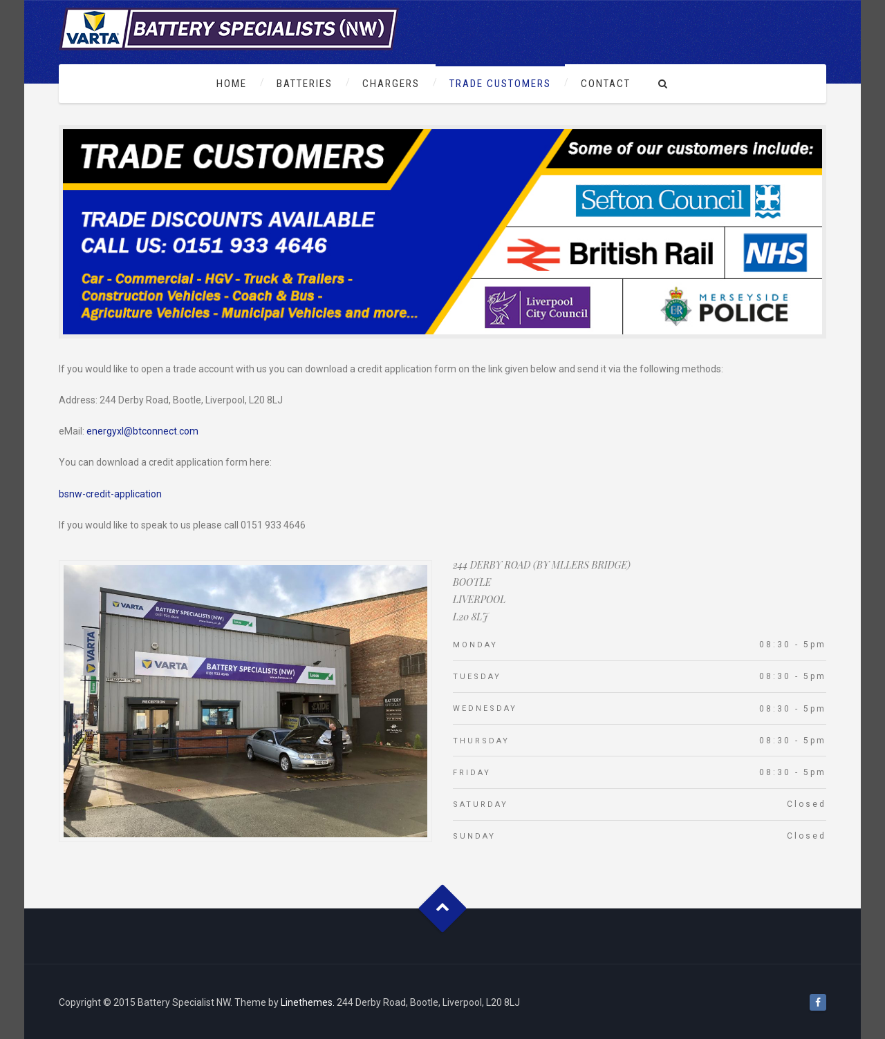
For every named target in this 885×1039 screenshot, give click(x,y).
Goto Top (442, 908)
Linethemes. (308, 1002)
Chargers (391, 83)
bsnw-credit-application (110, 493)
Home (231, 83)
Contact (606, 83)
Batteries (305, 83)
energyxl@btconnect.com (142, 431)
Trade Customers (500, 83)
